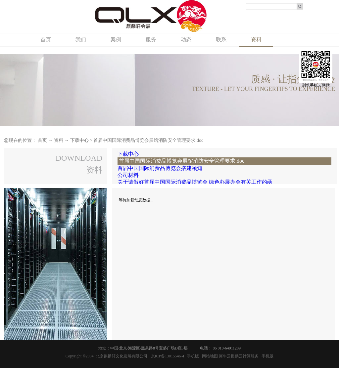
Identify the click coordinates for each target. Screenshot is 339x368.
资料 (58, 140)
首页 (45, 39)
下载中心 (79, 140)
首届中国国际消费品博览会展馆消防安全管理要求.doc (148, 140)
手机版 (192, 356)
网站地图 (209, 356)
